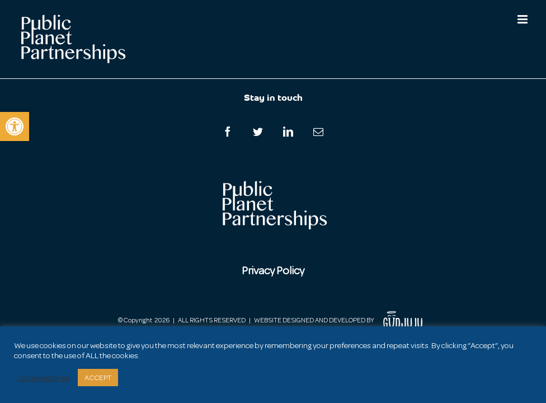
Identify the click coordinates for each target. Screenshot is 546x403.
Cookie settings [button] (43, 377)
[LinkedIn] (288, 131)
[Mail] (318, 131)
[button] (14, 126)
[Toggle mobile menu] (523, 19)
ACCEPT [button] (97, 377)
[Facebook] (227, 131)
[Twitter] (258, 131)
